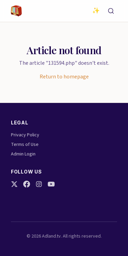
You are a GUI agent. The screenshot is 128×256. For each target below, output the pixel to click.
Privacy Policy (25, 135)
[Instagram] (38, 184)
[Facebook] (26, 184)
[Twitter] (14, 184)
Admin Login (23, 154)
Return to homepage (64, 76)
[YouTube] (51, 184)
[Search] (111, 11)
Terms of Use (25, 144)
